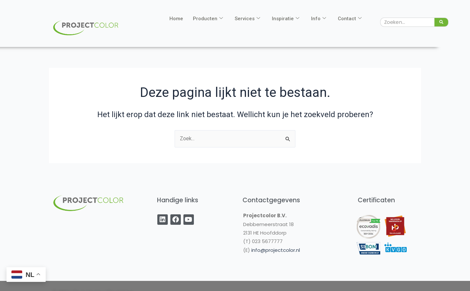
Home (176, 19)
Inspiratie (285, 18)
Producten (208, 18)
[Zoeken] (441, 22)
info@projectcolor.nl (275, 250)
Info (318, 18)
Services (247, 18)
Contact (350, 18)
